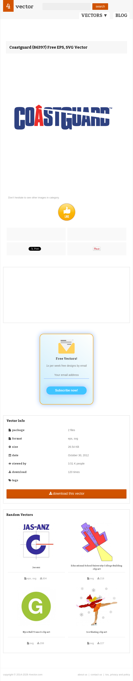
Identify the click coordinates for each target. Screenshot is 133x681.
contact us (96, 674)
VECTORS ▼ (94, 15)
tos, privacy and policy (117, 674)
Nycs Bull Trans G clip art (36, 632)
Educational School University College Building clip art (96, 567)
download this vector (66, 493)
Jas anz (36, 567)
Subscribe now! (66, 390)
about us (82, 674)
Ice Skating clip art (96, 632)
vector (24, 6)
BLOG (121, 15)
